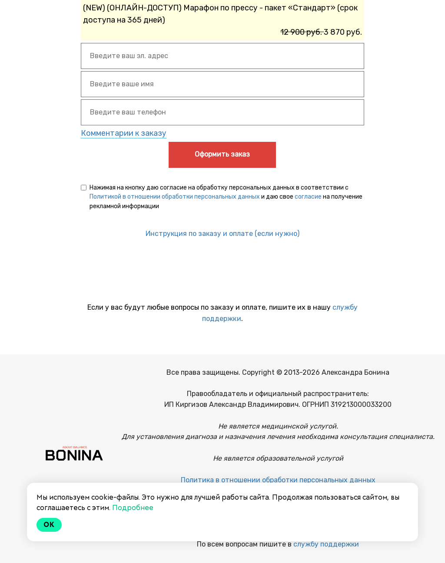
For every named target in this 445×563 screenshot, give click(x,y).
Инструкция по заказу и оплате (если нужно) (222, 233)
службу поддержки (326, 544)
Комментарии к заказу (123, 133)
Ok (49, 524)
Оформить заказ (222, 154)
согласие (308, 196)
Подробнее (132, 507)
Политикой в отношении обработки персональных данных (175, 196)
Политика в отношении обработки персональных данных (278, 480)
